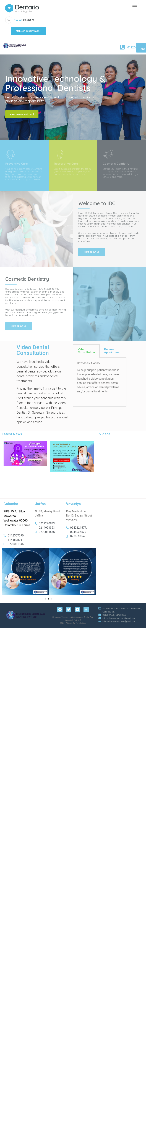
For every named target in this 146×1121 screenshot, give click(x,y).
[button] (28, 31)
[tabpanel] (99, 382)
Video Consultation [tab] (86, 351)
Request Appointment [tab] (112, 351)
